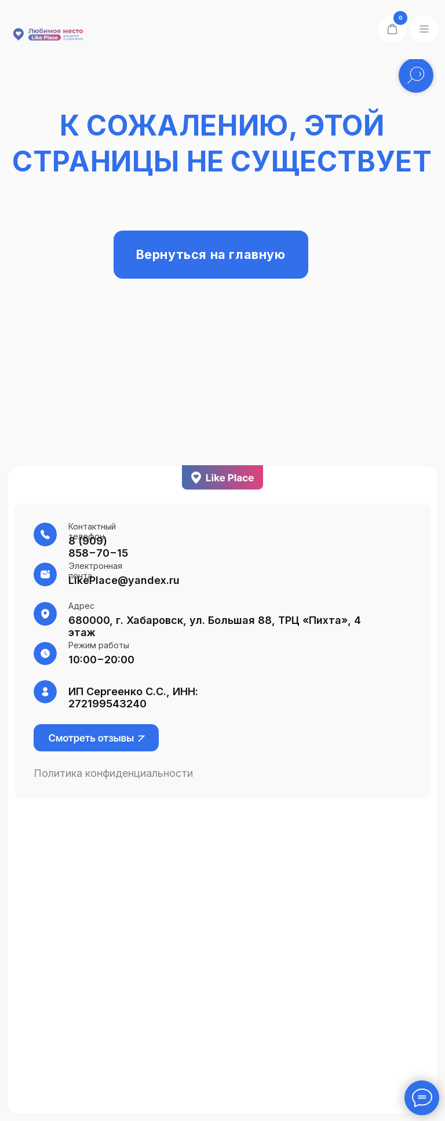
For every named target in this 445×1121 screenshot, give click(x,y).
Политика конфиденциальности (113, 773)
